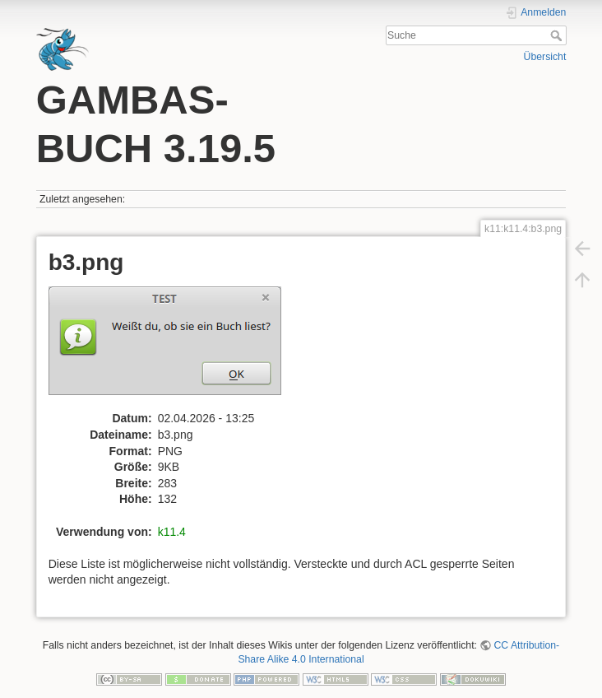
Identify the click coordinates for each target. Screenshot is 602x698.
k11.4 (172, 531)
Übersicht (545, 57)
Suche (558, 35)
